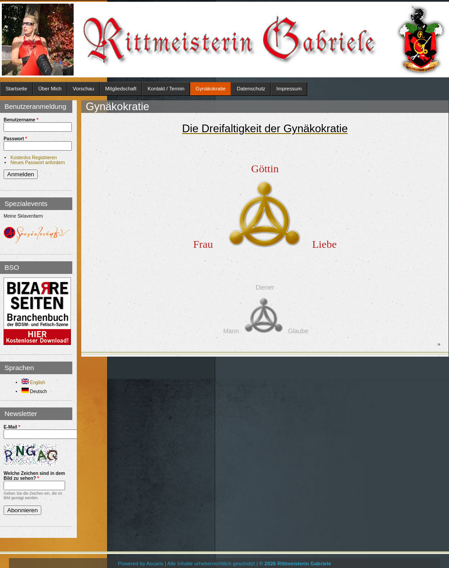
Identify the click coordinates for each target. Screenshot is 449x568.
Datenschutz (251, 88)
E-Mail (12, 427)
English (33, 382)
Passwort (15, 138)
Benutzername (21, 119)
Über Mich (50, 88)
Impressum (289, 88)
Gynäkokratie (211, 88)
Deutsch (34, 391)
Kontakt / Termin (166, 88)
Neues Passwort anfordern (37, 162)
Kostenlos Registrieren (33, 157)
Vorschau (83, 88)
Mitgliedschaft (120, 88)
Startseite (16, 88)
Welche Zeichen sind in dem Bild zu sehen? (34, 476)
